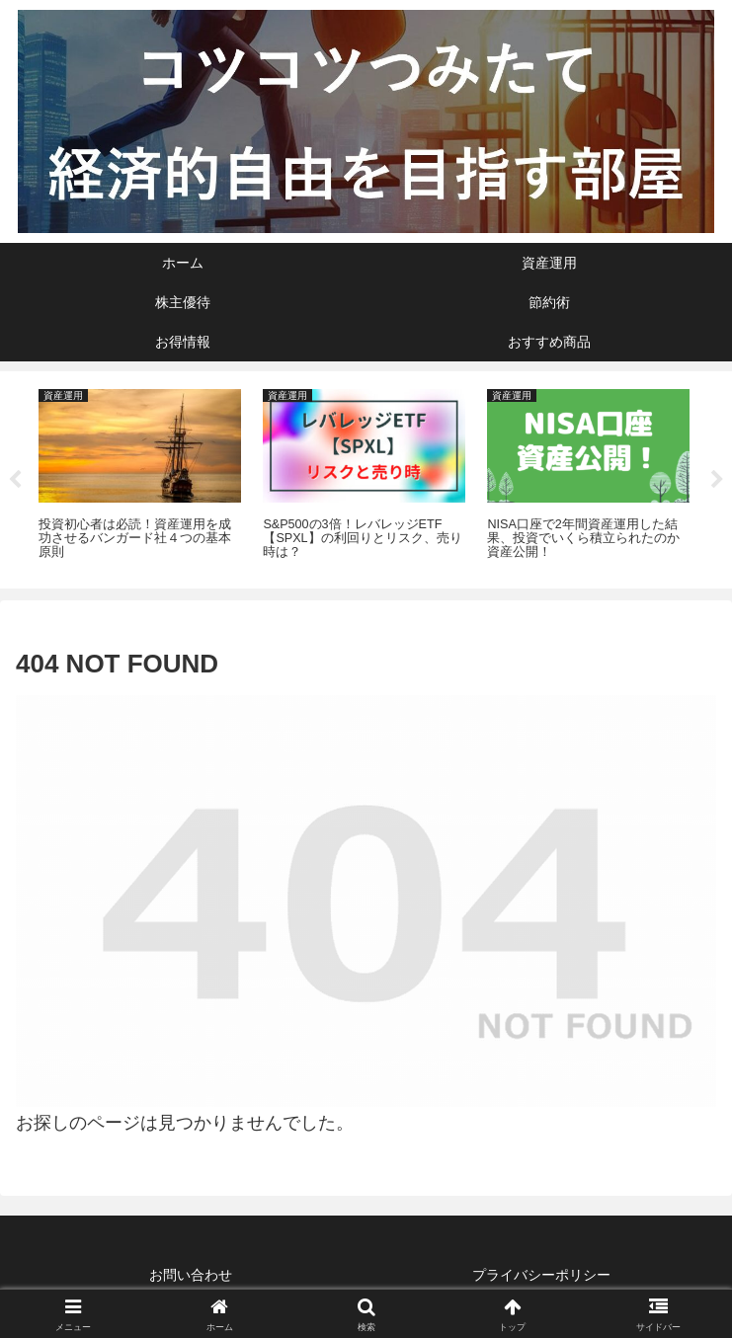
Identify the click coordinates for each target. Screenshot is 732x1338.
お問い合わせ (190, 1275)
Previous (15, 480)
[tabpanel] (140, 476)
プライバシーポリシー (541, 1275)
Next (717, 480)
